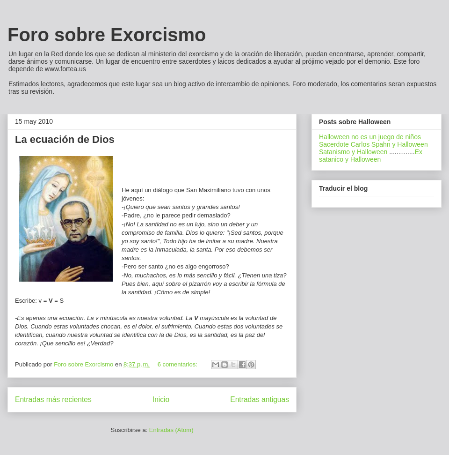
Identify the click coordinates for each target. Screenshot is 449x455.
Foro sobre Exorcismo (106, 34)
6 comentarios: (178, 364)
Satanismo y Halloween (353, 152)
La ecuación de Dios (65, 139)
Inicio (160, 399)
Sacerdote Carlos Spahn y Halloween (373, 144)
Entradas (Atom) (171, 429)
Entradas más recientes (53, 399)
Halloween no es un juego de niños (370, 137)
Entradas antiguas (259, 399)
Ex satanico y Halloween (370, 155)
